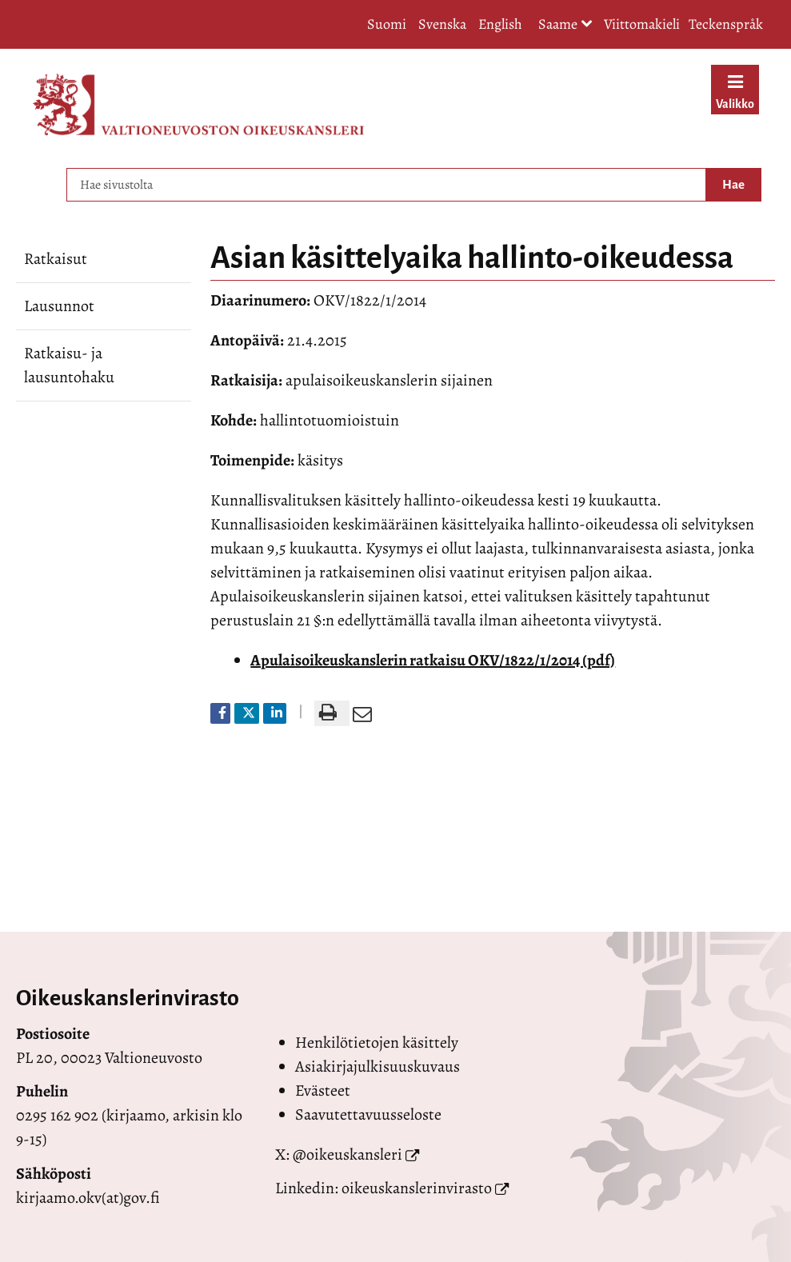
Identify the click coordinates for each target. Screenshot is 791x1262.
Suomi (386, 24)
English (500, 24)
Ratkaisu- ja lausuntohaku (69, 365)
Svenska (442, 24)
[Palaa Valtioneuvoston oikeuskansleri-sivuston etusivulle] (198, 104)
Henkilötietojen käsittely (376, 1042)
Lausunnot (59, 306)
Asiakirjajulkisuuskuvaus (377, 1066)
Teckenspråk (726, 24)
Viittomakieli (642, 24)
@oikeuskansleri (347, 1154)
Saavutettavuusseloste (368, 1114)
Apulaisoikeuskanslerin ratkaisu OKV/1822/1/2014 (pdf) (432, 660)
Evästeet (322, 1090)
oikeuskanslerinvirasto (417, 1188)
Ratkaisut (55, 259)
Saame (565, 25)
